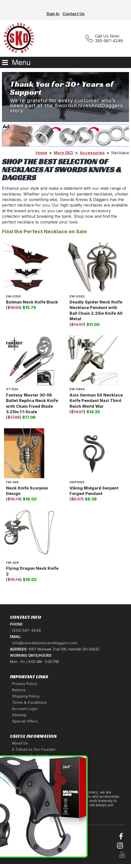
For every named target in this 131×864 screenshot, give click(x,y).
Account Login (25, 708)
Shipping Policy (26, 696)
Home (41, 152)
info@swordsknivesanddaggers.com (44, 643)
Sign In (53, 14)
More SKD (63, 152)
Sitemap (19, 715)
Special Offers (25, 721)
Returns (19, 690)
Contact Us (73, 14)
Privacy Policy (24, 684)
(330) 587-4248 (26, 630)
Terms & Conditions (29, 702)
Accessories (92, 152)
